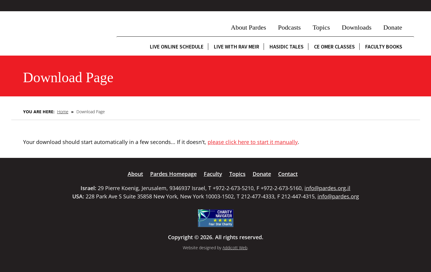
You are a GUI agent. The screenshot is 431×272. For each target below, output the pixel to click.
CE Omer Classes (334, 46)
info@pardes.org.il (327, 188)
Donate (392, 27)
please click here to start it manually (253, 141)
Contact (288, 173)
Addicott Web (234, 247)
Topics (321, 27)
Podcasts (289, 27)
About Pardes (248, 27)
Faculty (213, 173)
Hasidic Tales (287, 46)
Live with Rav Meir (236, 46)
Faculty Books (383, 46)
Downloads (356, 27)
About (135, 173)
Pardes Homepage (173, 173)
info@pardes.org (338, 196)
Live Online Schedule (177, 46)
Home (62, 111)
